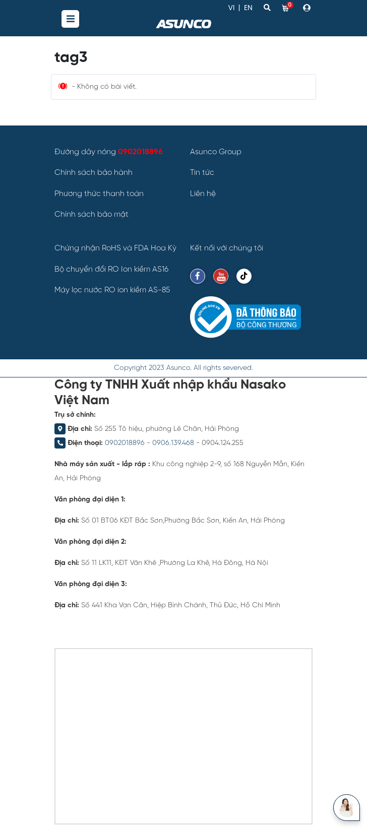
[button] (308, 8)
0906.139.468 (173, 443)
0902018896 (125, 443)
